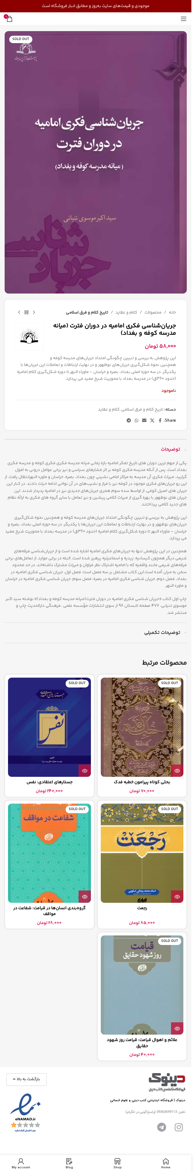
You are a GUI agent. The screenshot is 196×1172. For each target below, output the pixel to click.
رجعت (142, 908)
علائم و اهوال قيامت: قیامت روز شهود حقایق (142, 1043)
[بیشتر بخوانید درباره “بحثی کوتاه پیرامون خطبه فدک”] (177, 770)
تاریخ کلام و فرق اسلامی (87, 312)
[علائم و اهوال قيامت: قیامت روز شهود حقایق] (142, 985)
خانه (172, 312)
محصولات (153, 312)
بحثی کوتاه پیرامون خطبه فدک (142, 782)
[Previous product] (34, 312)
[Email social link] (144, 420)
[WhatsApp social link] (136, 420)
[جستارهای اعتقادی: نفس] (49, 727)
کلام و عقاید (126, 312)
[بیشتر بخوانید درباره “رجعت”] (177, 896)
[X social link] (152, 420)
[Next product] (19, 312)
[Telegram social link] (129, 420)
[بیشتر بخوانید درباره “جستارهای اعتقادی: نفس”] (85, 770)
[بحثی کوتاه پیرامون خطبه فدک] (142, 727)
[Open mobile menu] (184, 19)
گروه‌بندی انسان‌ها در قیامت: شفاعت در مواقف (49, 911)
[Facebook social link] (160, 420)
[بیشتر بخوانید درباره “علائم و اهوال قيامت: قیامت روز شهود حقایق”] (177, 1028)
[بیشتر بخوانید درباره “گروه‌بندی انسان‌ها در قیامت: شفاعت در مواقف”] (85, 896)
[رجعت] (142, 853)
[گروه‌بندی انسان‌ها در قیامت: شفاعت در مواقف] (49, 853)
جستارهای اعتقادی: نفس (49, 782)
